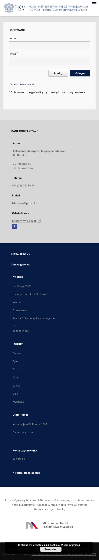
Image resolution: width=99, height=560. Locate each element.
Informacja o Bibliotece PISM (30, 424)
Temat (16, 377)
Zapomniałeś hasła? (22, 84)
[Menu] (94, 3)
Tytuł (16, 361)
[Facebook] (14, 226)
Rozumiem (50, 549)
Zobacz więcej (21, 331)
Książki (17, 302)
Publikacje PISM (22, 286)
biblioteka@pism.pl (23, 203)
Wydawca (18, 401)
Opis (15, 393)
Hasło (13, 54)
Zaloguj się (19, 458)
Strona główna (20, 264)
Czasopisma (20, 310)
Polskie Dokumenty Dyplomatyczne (34, 318)
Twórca (17, 369)
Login (13, 38)
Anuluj (58, 73)
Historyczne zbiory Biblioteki (30, 294)
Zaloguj (80, 73)
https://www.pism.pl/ (27, 221)
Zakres (17, 385)
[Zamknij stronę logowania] (90, 26)
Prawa (16, 353)
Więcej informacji (70, 545)
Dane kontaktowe (23, 432)
